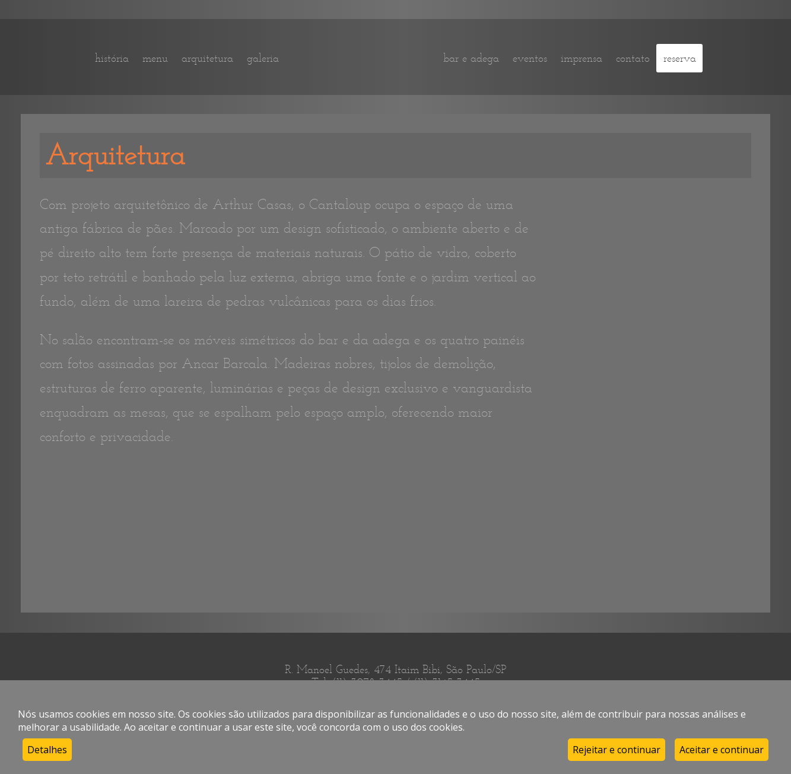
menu (155, 58)
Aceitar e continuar (721, 749)
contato (633, 58)
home (361, 58)
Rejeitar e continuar (616, 749)
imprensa (581, 58)
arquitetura (207, 58)
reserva (679, 58)
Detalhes (47, 749)
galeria (263, 58)
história (112, 58)
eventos (530, 58)
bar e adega (471, 58)
